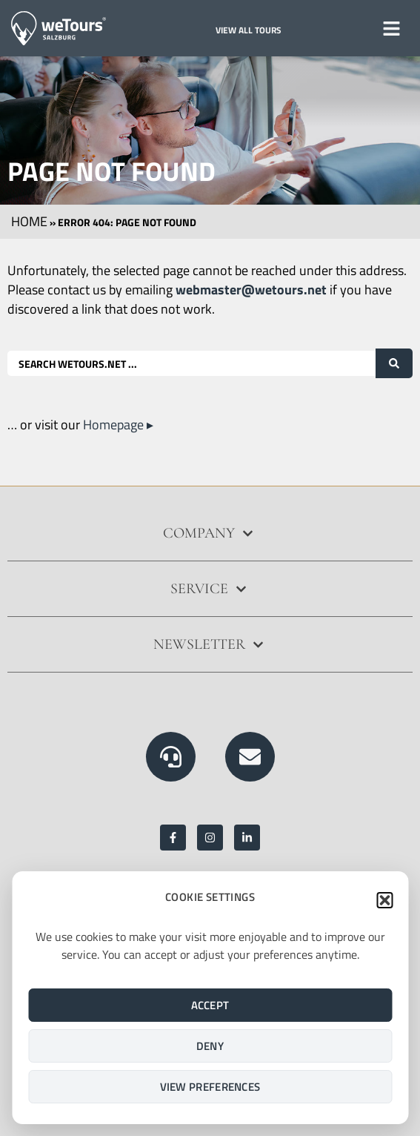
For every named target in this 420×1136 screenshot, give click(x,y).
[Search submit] (394, 363)
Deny (210, 1045)
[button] (384, 900)
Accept (210, 1005)
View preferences (210, 1086)
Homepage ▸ (118, 425)
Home (29, 221)
